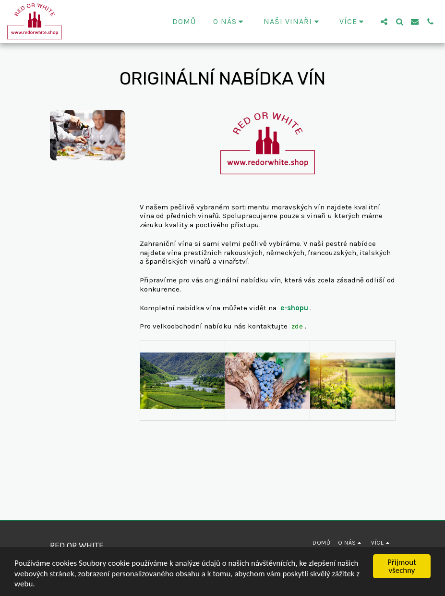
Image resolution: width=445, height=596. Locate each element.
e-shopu (294, 308)
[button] (230, 21)
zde (297, 326)
